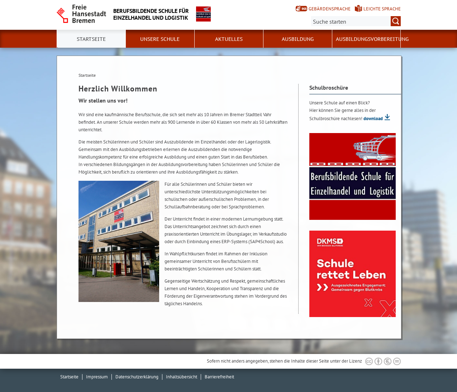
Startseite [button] (91, 39)
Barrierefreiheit (219, 377)
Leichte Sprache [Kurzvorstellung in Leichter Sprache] (382, 9)
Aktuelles (229, 39)
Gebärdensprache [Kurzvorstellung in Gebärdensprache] (330, 9)
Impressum (97, 377)
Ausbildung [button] (298, 39)
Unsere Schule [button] (160, 39)
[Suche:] (356, 21)
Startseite (69, 377)
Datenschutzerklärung (136, 377)
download (373, 118)
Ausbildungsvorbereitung (372, 39)
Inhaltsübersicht (181, 377)
